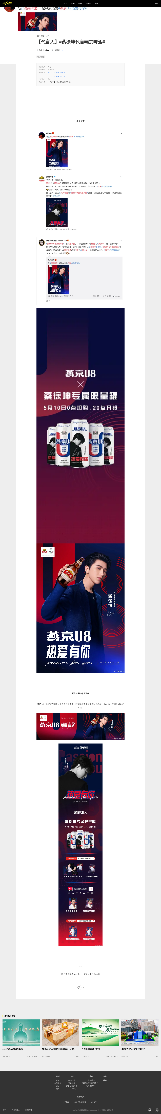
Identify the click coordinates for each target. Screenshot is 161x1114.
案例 (42, 36)
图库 (57, 1089)
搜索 (105, 1080)
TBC (62, 50)
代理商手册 (90, 1080)
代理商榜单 (90, 1086)
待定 (47, 36)
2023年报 (71, 1089)
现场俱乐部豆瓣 (80, 1102)
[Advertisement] (80, 1005)
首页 (37, 36)
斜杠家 (66, 1102)
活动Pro (94, 1102)
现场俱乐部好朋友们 (90, 1083)
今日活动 (57, 1083)
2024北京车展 (71, 1086)
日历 (57, 1086)
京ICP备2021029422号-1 (106, 1110)
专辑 (72, 1076)
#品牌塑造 (40, 57)
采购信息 (71, 1083)
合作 (105, 1076)
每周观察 (71, 1080)
